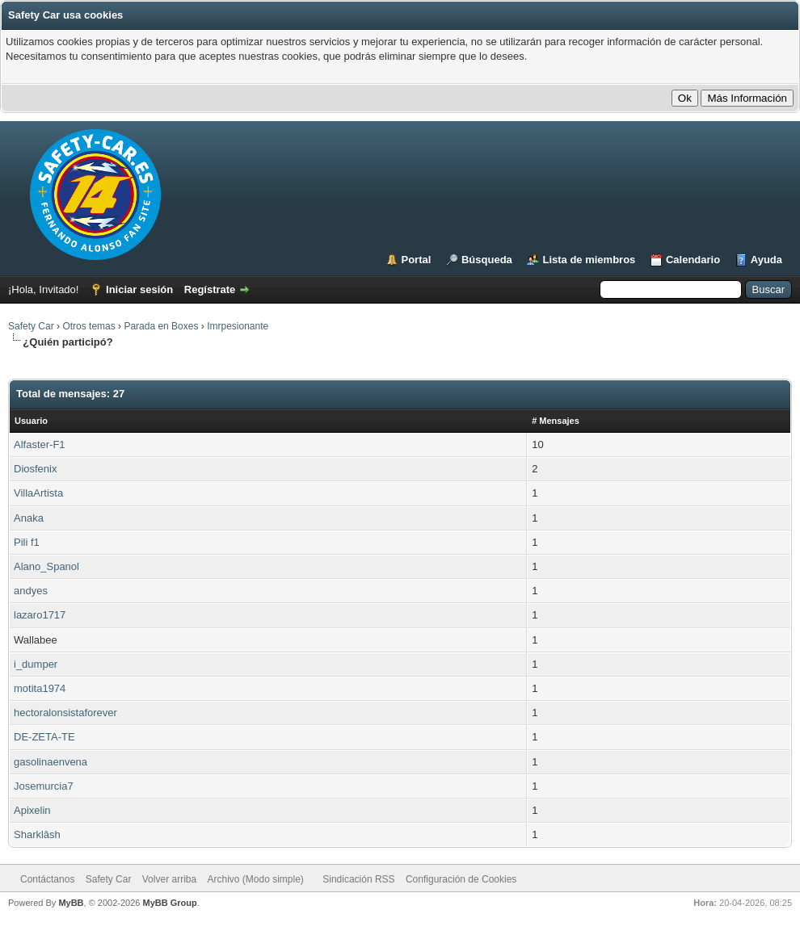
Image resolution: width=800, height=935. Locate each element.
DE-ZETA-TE (44, 737)
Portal (417, 260)
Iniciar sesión (139, 289)
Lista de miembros (588, 260)
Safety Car (31, 326)
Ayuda (766, 260)
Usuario (31, 421)
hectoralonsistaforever (65, 712)
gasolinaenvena (50, 762)
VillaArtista (38, 493)
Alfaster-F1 (39, 444)
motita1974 (39, 688)
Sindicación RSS (358, 879)
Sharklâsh (37, 834)
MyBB (70, 903)
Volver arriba (169, 879)
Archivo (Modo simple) (256, 879)
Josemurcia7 (44, 786)
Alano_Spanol (46, 566)
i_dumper (35, 664)
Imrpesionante (237, 326)
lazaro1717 (39, 615)
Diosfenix (35, 469)
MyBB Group (169, 903)
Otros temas (88, 326)
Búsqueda (486, 260)
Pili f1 (27, 542)
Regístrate (210, 289)
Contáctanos (47, 879)
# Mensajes (555, 421)
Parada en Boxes (161, 326)
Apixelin (32, 810)
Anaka (29, 518)
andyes (31, 591)
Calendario (693, 260)
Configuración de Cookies (461, 879)
